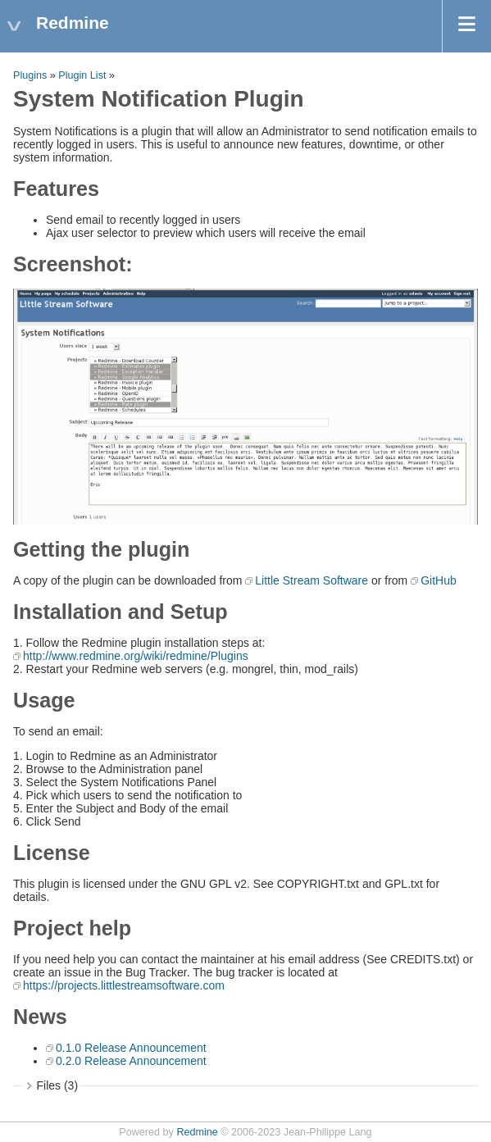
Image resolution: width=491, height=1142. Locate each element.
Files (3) (58, 1085)
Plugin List (82, 75)
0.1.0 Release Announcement (131, 1047)
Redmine (196, 1132)
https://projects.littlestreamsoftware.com (124, 985)
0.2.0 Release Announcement (131, 1060)
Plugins (30, 75)
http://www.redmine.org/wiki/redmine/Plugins (135, 655)
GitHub (439, 580)
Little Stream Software (311, 580)
